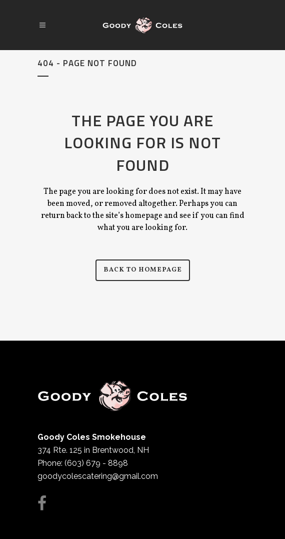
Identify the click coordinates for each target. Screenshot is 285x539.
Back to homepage (143, 270)
